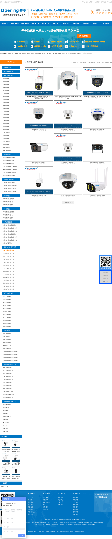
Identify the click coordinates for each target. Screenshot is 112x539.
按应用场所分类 (8, 75)
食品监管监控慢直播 (8, 265)
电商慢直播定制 (7, 388)
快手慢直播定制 (7, 385)
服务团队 (45, 504)
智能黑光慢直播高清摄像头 (10, 169)
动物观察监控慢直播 (8, 280)
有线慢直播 (7, 154)
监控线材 (5, 431)
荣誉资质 (30, 507)
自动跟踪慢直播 (7, 339)
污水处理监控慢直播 (8, 262)
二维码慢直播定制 (8, 379)
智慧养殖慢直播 (7, 308)
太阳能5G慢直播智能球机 (10, 231)
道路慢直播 (6, 135)
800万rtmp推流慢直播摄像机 (10, 360)
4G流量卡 (5, 413)
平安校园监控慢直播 (8, 274)
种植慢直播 (6, 105)
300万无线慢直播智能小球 (39, 196)
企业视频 (75, 497)
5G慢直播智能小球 (8, 202)
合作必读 (76, 23)
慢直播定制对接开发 (10, 364)
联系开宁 (106, 23)
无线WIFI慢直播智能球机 (9, 191)
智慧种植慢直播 (7, 305)
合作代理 (45, 509)
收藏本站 (90, 2)
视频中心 (55, 23)
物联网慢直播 (6, 336)
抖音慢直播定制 (7, 382)
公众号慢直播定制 (8, 370)
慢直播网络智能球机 (8, 163)
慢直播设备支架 (7, 404)
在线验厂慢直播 (7, 311)
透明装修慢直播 (7, 314)
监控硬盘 (5, 419)
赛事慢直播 (6, 96)
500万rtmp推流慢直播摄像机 (10, 357)
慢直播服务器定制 (8, 397)
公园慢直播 (6, 84)
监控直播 (64, 53)
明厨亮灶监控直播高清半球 (97, 130)
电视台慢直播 (22, 53)
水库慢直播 (6, 81)
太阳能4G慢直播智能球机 (10, 240)
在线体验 (75, 509)
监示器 (5, 425)
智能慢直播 (7, 330)
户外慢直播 (6, 87)
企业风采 (30, 504)
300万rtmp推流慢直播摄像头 (10, 354)
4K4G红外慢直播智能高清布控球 (16, 478)
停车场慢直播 (6, 141)
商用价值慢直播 (8, 293)
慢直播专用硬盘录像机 (9, 175)
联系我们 (103, 2)
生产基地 (30, 502)
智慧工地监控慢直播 (8, 277)
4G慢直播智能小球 (8, 215)
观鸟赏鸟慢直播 (7, 326)
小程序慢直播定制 (8, 376)
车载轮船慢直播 (7, 323)
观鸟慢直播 (6, 144)
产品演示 (75, 504)
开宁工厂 (96, 23)
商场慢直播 (6, 117)
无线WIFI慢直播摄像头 (9, 182)
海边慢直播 (6, 90)
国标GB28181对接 (8, 391)
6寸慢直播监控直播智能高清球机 (16, 451)
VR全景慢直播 (7, 345)
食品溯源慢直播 (7, 299)
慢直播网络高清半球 (8, 160)
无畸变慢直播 (6, 147)
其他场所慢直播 (7, 150)
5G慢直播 (51, 53)
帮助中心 (66, 23)
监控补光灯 (6, 428)
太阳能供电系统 (7, 243)
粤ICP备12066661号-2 (39, 525)
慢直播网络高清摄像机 (9, 157)
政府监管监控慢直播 (10, 247)
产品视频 (75, 502)
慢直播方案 (35, 23)
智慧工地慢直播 (7, 302)
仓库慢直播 (6, 123)
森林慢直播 (6, 138)
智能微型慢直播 (7, 342)
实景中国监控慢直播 (8, 256)
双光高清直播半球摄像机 (68, 130)
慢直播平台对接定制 (8, 394)
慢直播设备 (15, 23)
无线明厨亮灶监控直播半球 (68, 196)
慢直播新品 (7, 67)
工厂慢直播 (6, 93)
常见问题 (60, 497)
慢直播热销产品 (8, 71)
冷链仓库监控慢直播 (8, 286)
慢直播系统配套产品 (10, 401)
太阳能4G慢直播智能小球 (10, 237)
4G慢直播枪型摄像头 (8, 212)
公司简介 (30, 497)
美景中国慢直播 (7, 296)
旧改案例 (45, 497)
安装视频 (75, 507)
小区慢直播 (6, 126)
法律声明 (30, 514)
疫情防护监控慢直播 (8, 289)
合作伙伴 (30, 509)
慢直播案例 (45, 23)
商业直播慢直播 (7, 317)
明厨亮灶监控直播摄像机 (38, 163)
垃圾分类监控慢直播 (8, 268)
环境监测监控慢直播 (8, 253)
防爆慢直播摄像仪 (8, 348)
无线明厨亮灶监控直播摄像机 (97, 196)
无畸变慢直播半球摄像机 (68, 163)
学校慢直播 (6, 114)
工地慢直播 (6, 111)
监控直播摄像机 (72, 53)
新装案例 (45, 500)
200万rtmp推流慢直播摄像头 (10, 351)
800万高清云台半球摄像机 (39, 130)
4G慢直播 (7, 209)
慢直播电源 (6, 407)
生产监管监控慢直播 (8, 259)
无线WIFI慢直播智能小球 (9, 188)
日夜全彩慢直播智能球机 (9, 172)
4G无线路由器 (7, 416)
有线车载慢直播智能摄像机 (97, 163)
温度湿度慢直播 (7, 333)
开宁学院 (86, 23)
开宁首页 (5, 23)
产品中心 (85, 62)
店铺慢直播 (6, 120)
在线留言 (97, 2)
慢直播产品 (25, 23)
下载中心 (84, 2)
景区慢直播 (45, 53)
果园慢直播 (6, 108)
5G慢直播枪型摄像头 (8, 199)
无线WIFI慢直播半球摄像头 (10, 185)
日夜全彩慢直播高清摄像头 (10, 166)
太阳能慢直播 (8, 222)
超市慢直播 (6, 129)
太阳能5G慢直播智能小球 (10, 228)
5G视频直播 (58, 53)
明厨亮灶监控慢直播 (106, 62)
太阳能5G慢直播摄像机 (9, 225)
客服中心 (60, 500)
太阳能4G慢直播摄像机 (9, 234)
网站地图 (109, 2)
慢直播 (10, 53)
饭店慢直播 (6, 99)
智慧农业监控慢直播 (8, 271)
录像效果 (75, 500)
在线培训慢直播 (7, 320)
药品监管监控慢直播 (8, 283)
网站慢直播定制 (7, 367)
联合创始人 (31, 512)
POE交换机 (6, 422)
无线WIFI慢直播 (9, 179)
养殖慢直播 (6, 102)
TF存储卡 (5, 410)
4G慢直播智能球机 (8, 218)
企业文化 (30, 500)
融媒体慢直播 (30, 53)
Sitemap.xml (81, 519)
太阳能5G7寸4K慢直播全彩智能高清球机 (6, 478)
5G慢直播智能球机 (8, 205)
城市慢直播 (38, 53)
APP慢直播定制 (7, 373)
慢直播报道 (46, 502)
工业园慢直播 (6, 132)
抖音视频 (75, 514)
